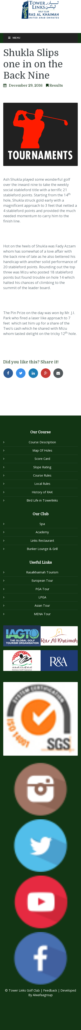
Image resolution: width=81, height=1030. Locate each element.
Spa (42, 524)
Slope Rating (42, 467)
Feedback (50, 990)
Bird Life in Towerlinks (42, 500)
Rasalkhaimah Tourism (42, 572)
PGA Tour (42, 589)
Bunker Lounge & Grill (42, 549)
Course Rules (42, 475)
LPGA (42, 597)
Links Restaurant (42, 540)
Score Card (42, 459)
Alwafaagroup (43, 995)
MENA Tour (42, 614)
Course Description (42, 442)
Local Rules (42, 484)
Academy (42, 532)
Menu (14, 37)
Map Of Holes (42, 450)
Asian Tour (42, 605)
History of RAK (42, 492)
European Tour (42, 580)
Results (56, 85)
